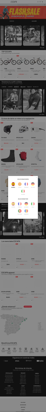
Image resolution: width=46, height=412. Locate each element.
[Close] (36, 177)
